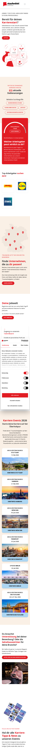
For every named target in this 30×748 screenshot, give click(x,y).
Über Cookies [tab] (24, 345)
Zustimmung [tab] (5, 345)
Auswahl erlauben (15, 400)
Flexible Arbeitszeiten (10, 107)
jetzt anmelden (8, 317)
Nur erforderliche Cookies (15, 405)
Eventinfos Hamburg (15, 501)
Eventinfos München (15, 530)
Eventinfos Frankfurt (15, 559)
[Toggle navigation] (25, 4)
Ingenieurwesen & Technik (15, 103)
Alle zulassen (15, 395)
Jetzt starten (15, 131)
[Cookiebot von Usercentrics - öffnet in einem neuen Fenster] (21, 341)
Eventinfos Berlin (15, 586)
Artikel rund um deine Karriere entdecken (15, 657)
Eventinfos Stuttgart (15, 473)
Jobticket (22, 107)
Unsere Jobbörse (8, 283)
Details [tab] (15, 345)
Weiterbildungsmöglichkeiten (15, 112)
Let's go (6, 38)
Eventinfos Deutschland (15, 615)
